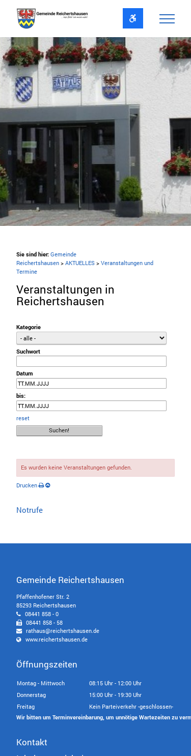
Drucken (30, 485)
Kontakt (31, 742)
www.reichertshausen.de (56, 639)
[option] (95, 131)
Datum (24, 373)
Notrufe (29, 510)
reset (23, 418)
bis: (20, 395)
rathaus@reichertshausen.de (62, 630)
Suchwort (28, 351)
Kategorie (28, 327)
